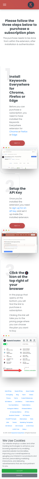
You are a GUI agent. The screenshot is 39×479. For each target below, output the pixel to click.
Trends (14, 422)
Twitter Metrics (26, 405)
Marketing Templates (26, 422)
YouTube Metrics (14, 405)
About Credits (30, 391)
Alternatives (23, 419)
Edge (14, 134)
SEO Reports (26, 415)
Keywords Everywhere (17, 433)
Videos (31, 395)
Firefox (24, 131)
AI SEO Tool (16, 429)
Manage (19, 475)
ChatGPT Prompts (11, 419)
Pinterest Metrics (27, 408)
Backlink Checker (14, 415)
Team (24, 395)
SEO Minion (8, 426)
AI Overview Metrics (15, 412)
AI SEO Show (30, 426)
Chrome (13, 131)
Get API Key (8, 391)
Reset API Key (19, 391)
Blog (17, 395)
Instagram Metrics (13, 408)
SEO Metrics (8, 401)
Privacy (8, 398)
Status (24, 429)
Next (17, 143)
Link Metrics (18, 401)
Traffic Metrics (30, 401)
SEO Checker (19, 426)
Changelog (9, 395)
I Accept (19, 471)
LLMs (7, 422)
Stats (31, 419)
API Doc (27, 412)
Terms (16, 398)
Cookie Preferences (27, 398)
